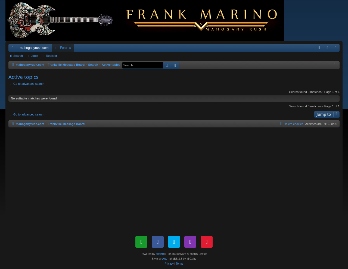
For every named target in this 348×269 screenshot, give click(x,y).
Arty (164, 258)
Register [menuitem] (337, 49)
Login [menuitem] (328, 49)
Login (34, 55)
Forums (65, 48)
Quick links (14, 49)
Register (51, 55)
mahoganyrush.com (34, 48)
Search (18, 55)
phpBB (160, 253)
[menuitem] (319, 48)
